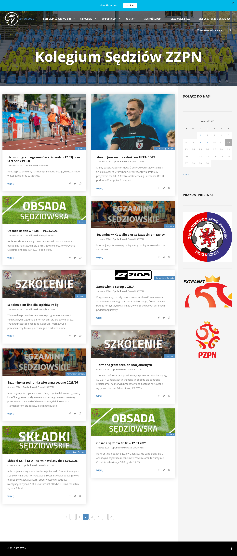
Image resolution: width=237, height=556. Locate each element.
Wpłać (130, 5)
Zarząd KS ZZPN (136, 161)
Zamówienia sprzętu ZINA (115, 287)
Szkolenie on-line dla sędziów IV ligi (33, 305)
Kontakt (131, 18)
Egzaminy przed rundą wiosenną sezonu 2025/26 (42, 382)
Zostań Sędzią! (153, 18)
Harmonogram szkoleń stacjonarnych (124, 365)
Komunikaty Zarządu (165, 148)
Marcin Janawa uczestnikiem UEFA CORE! (126, 157)
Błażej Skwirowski (47, 235)
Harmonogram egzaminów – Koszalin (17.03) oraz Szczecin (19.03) (43, 159)
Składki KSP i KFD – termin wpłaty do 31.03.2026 (42, 461)
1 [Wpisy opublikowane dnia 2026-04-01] (200, 135)
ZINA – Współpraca (209, 30)
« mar (186, 174)
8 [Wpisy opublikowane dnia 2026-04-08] (200, 142)
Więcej (10, 184)
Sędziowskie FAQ (180, 18)
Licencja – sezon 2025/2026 (214, 18)
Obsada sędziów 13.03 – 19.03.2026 (32, 231)
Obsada (82, 222)
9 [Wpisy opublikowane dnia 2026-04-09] (207, 142)
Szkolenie (86, 18)
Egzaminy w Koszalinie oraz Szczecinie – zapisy (130, 234)
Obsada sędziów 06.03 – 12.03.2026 (121, 443)
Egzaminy (81, 148)
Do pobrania (109, 18)
